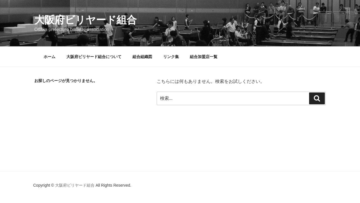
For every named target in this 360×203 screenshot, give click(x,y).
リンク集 (171, 56)
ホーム (49, 56)
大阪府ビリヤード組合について (94, 56)
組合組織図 (142, 56)
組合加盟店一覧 (203, 56)
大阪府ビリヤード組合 (85, 20)
